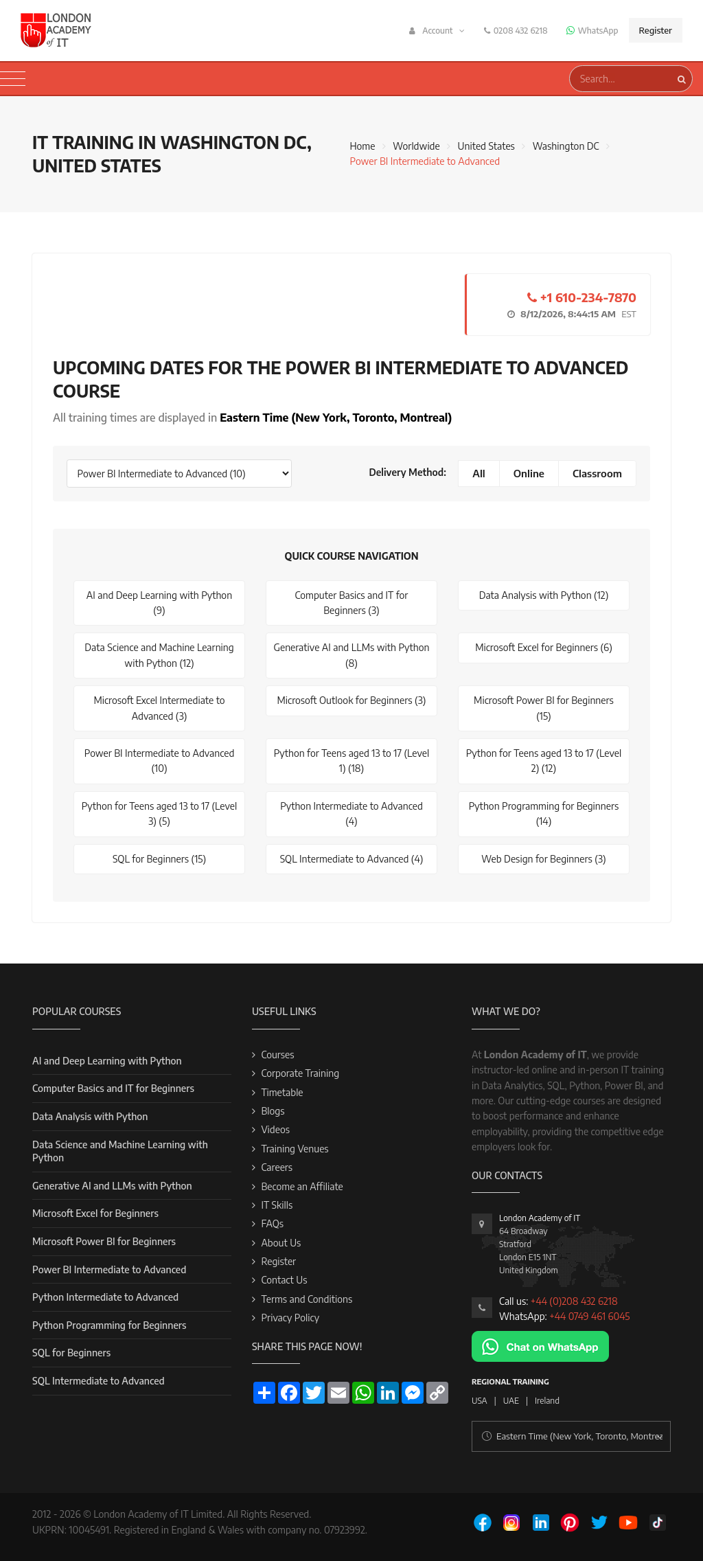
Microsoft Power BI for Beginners (104, 1241)
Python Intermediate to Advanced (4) (351, 813)
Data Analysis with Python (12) (544, 595)
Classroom (597, 473)
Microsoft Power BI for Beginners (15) (544, 707)
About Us (281, 1243)
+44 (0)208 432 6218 (574, 1301)
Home (362, 146)
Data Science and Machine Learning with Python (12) (158, 654)
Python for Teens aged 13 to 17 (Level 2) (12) (544, 760)
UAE (511, 1400)
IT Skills (276, 1205)
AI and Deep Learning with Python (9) (159, 602)
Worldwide (416, 146)
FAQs (272, 1223)
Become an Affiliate (302, 1186)
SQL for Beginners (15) (159, 859)
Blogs (272, 1111)
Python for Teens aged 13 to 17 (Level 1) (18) (352, 760)
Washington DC (566, 146)
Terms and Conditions (306, 1299)
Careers (276, 1167)
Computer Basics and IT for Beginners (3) (351, 602)
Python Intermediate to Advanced (105, 1297)
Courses (277, 1054)
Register (655, 30)
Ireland (547, 1400)
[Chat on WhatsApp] (540, 1346)
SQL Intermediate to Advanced (98, 1381)
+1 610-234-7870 (581, 297)
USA (479, 1400)
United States (486, 146)
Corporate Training (300, 1073)
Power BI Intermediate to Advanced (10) (159, 760)
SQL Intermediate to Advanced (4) (352, 859)
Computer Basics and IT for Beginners (113, 1088)
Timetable (282, 1092)
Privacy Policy (290, 1317)
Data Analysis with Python (90, 1116)
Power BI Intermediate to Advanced (109, 1269)
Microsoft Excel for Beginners (95, 1213)
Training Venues (294, 1148)
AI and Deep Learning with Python (107, 1061)
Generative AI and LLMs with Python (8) (352, 654)
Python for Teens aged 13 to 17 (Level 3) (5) (160, 813)
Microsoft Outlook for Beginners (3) (351, 700)
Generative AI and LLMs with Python (112, 1186)
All (478, 473)
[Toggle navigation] (12, 78)
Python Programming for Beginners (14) (544, 813)
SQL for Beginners (71, 1352)
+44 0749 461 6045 (589, 1316)
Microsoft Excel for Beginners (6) (543, 647)
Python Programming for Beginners (109, 1325)
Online (529, 473)
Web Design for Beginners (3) (543, 859)
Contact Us (284, 1280)
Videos (275, 1129)
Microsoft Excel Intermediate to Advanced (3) (158, 707)
